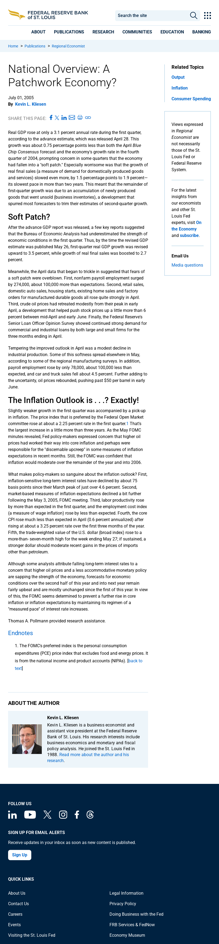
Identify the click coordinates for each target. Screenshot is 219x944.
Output (178, 77)
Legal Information (126, 893)
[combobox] (151, 15)
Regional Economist (68, 46)
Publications (35, 46)
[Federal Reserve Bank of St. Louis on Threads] (90, 817)
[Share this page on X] (57, 118)
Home (13, 46)
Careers (15, 914)
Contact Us (18, 903)
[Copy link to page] (88, 118)
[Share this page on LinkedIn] (64, 118)
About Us (16, 893)
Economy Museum (127, 935)
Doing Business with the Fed (136, 914)
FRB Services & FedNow (132, 924)
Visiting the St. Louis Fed (31, 935)
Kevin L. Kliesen (30, 104)
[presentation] (38, 32)
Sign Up (19, 854)
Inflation (180, 88)
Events (14, 924)
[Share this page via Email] (72, 118)
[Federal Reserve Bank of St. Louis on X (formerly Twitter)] (47, 817)
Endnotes (20, 633)
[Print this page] (80, 118)
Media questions (187, 265)
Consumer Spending (191, 98)
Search (193, 15)
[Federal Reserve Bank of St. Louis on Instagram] (63, 817)
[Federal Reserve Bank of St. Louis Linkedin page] (12, 817)
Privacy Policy (122, 903)
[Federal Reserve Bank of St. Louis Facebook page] (77, 817)
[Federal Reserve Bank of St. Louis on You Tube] (30, 817)
